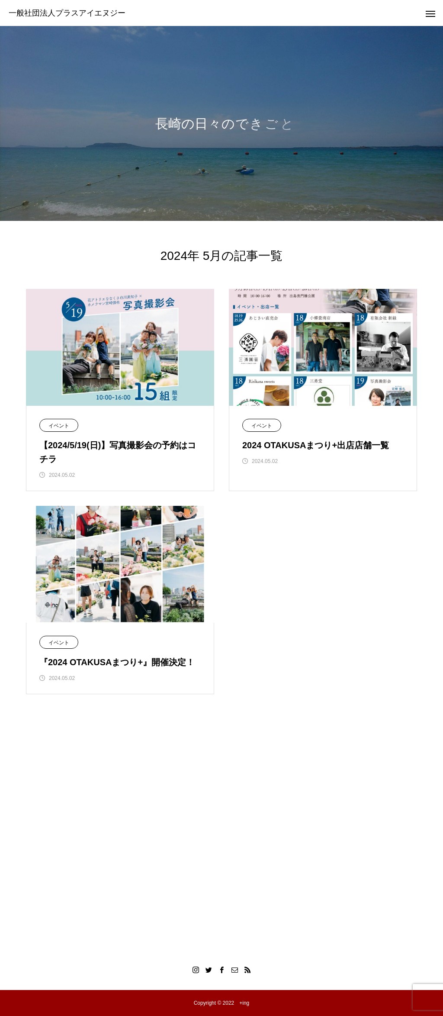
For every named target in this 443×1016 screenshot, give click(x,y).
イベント (58, 426)
